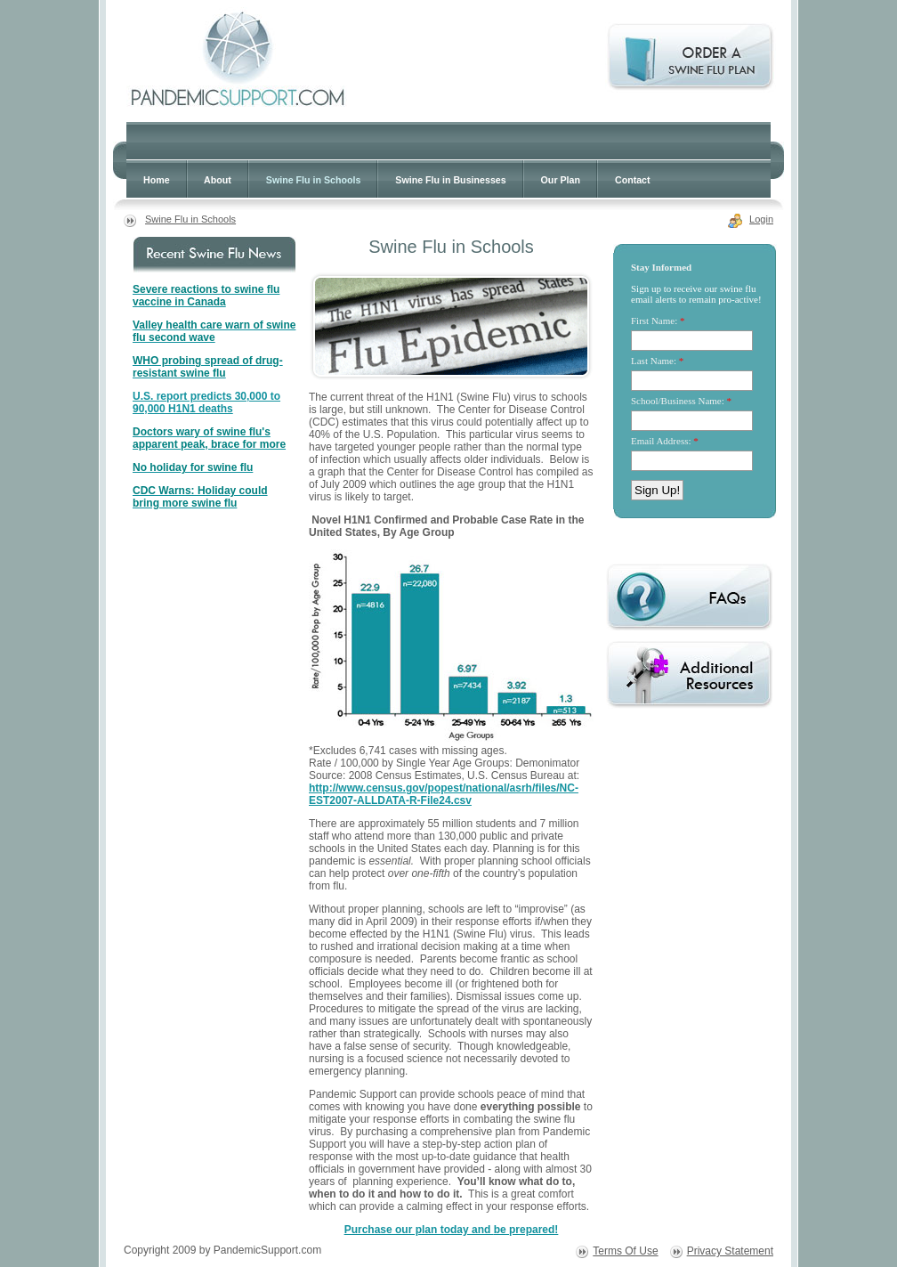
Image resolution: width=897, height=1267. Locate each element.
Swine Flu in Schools (190, 219)
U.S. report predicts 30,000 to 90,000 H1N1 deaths (206, 402)
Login (761, 219)
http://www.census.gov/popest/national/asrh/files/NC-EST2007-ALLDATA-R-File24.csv (443, 794)
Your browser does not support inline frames (694, 395)
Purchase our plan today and (451, 1229)
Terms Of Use (625, 1251)
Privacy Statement (730, 1251)
